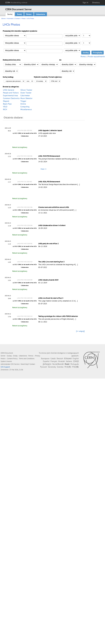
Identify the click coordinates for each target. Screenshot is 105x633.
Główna (3, 18)
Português (75, 364)
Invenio (9, 361)
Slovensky (52, 367)
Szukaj (9, 14)
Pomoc (29, 14)
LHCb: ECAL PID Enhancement (49, 181)
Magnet (6, 101)
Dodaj (19, 14)
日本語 (76, 361)
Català (53, 358)
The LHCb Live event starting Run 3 (51, 262)
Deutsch (60, 358)
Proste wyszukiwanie (96, 56)
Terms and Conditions (26, 358)
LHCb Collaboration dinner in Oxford (51, 225)
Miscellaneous (26, 109)
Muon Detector (26, 98)
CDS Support (5, 367)
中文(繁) (75, 367)
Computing (24, 106)
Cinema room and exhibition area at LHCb (53, 207)
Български (45, 358)
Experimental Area (10, 95)
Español (46, 361)
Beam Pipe (7, 104)
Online (23, 104)
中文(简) (67, 367)
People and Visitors (11, 93)
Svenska (60, 367)
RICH (5, 109)
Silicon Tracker (26, 90)
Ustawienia (40, 14)
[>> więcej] (80, 331)
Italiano (69, 361)
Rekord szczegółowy (19, 147)
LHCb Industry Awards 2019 (48, 280)
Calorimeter (25, 95)
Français (54, 361)
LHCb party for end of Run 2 (48, 243)
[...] (77, 159)
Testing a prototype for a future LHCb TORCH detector (58, 316)
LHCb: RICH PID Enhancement (49, 156)
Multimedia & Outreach (13, 18)
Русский (43, 367)
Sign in (85, 2)
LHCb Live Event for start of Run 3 (50, 298)
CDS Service (15, 364)
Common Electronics (11, 98)
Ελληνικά (68, 358)
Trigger (23, 101)
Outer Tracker (25, 93)
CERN (16, 2)
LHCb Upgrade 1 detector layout (50, 130)
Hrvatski (61, 361)
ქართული (47, 364)
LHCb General (8, 90)
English (76, 358)
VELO (5, 106)
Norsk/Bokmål (58, 364)
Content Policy (12, 358)
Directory (96, 2)
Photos (23, 18)
